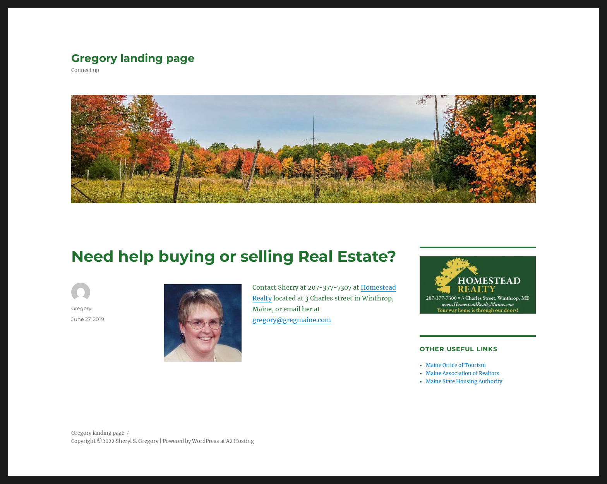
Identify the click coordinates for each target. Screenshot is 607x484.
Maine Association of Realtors (462, 373)
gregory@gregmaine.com (291, 320)
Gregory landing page (133, 58)
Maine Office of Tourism (456, 365)
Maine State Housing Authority (464, 381)
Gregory (81, 308)
